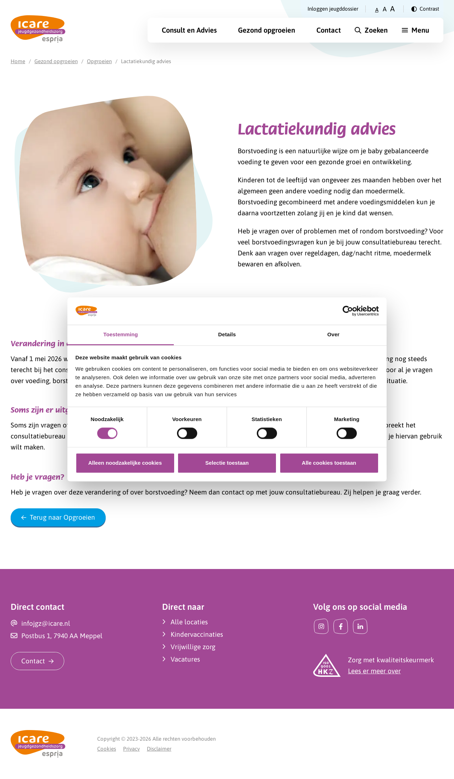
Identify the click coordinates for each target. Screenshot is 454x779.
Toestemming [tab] (120, 334)
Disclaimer (159, 749)
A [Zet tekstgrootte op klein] (376, 10)
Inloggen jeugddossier (333, 9)
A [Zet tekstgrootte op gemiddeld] (385, 9)
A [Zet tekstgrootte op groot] (392, 9)
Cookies (106, 749)
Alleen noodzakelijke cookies (125, 463)
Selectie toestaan (227, 463)
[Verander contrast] (425, 9)
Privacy (131, 749)
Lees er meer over (374, 671)
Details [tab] (227, 334)
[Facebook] (341, 626)
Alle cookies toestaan (329, 463)
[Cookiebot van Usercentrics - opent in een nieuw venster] (348, 311)
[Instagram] (321, 626)
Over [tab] (333, 334)
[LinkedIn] (360, 626)
